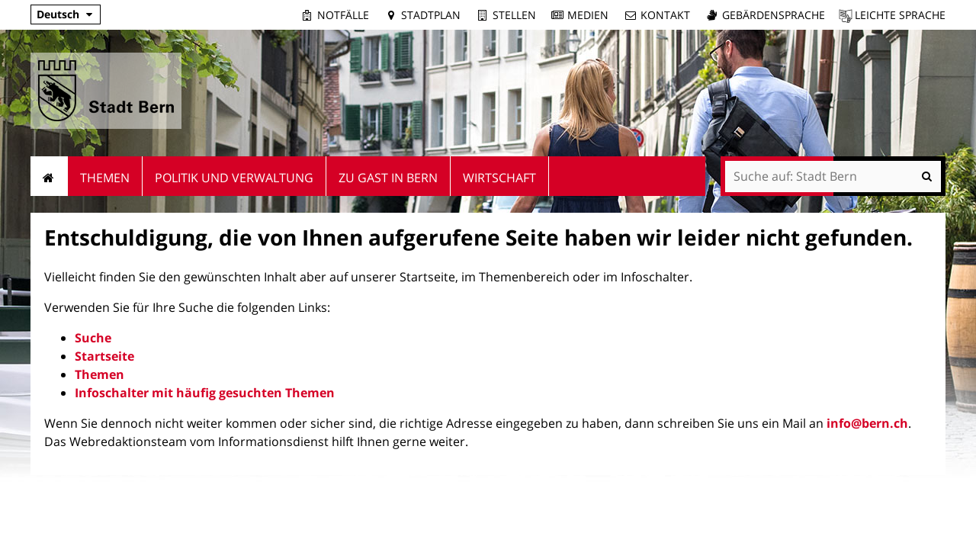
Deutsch (58, 14)
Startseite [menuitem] (49, 176)
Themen (99, 374)
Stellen (514, 15)
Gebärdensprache (773, 15)
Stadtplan (431, 15)
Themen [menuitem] (105, 177)
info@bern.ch (867, 423)
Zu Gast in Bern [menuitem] (388, 177)
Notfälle (343, 15)
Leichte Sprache (900, 15)
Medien (587, 15)
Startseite (104, 356)
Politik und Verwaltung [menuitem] (234, 177)
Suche (93, 337)
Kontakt (665, 15)
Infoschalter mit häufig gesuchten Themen (205, 392)
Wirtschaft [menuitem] (499, 177)
